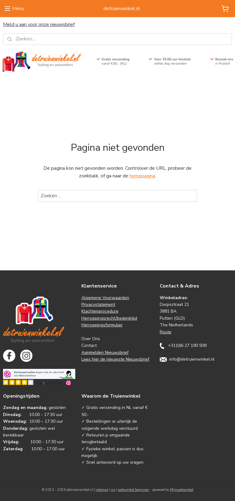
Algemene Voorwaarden (105, 298)
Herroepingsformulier (102, 325)
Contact (89, 345)
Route (165, 332)
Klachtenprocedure (99, 311)
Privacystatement (98, 304)
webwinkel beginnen (133, 490)
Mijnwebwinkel (181, 490)
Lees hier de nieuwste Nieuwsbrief (115, 359)
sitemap (102, 490)
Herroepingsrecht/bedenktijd (109, 318)
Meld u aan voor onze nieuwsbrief (39, 24)
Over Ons (90, 339)
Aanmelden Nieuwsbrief (105, 352)
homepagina (142, 176)
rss (113, 490)
